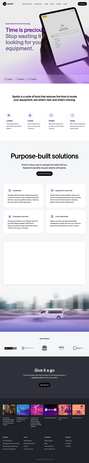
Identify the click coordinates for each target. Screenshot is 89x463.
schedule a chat (36, 377)
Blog (46, 4)
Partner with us (28, 449)
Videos (26, 446)
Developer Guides (29, 443)
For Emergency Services (10, 446)
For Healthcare (7, 440)
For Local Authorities (9, 449)
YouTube (68, 446)
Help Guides (28, 440)
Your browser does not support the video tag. (44, 263)
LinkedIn (68, 443)
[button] (27, 3)
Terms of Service (49, 449)
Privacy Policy (48, 446)
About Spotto (48, 440)
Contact (58, 4)
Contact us (68, 440)
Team (52, 4)
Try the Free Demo (44, 174)
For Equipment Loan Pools (11, 443)
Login (65, 4)
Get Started (44, 385)
